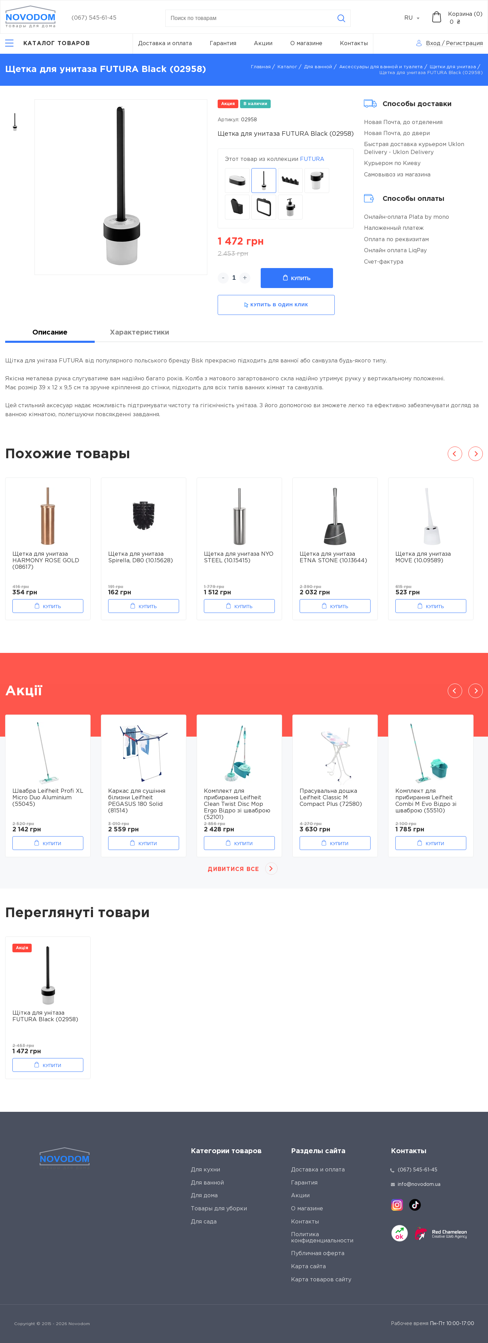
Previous (455, 454)
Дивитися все (233, 869)
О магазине (306, 43)
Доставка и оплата (165, 43)
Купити (52, 843)
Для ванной (318, 67)
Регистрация (464, 43)
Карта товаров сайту (321, 1279)
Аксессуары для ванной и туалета (381, 67)
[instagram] (397, 1205)
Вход (433, 43)
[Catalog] (47, 44)
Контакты (354, 43)
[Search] (341, 18)
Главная (261, 67)
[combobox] (415, 18)
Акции (263, 43)
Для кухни (205, 1169)
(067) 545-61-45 (94, 18)
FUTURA (312, 159)
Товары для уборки (219, 1208)
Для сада (204, 1221)
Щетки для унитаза (453, 67)
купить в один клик (276, 305)
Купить (296, 278)
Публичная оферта (317, 1253)
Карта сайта (308, 1266)
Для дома (204, 1195)
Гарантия (223, 43)
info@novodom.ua (415, 1184)
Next (475, 454)
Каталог (287, 67)
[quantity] (234, 278)
